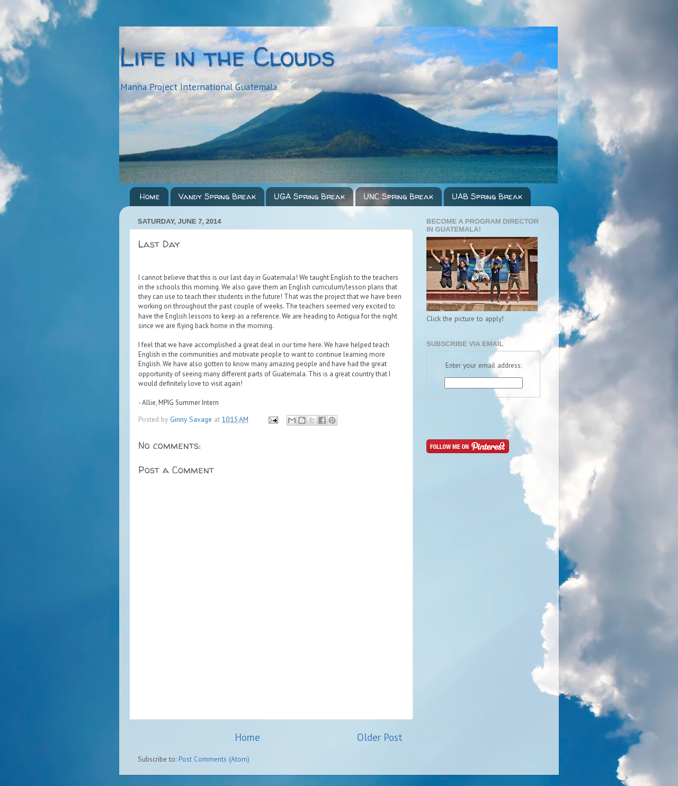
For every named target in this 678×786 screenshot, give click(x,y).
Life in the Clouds (227, 56)
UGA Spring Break (309, 196)
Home (150, 196)
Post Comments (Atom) (214, 759)
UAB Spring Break (487, 196)
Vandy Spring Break (217, 196)
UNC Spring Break (398, 196)
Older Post (380, 737)
